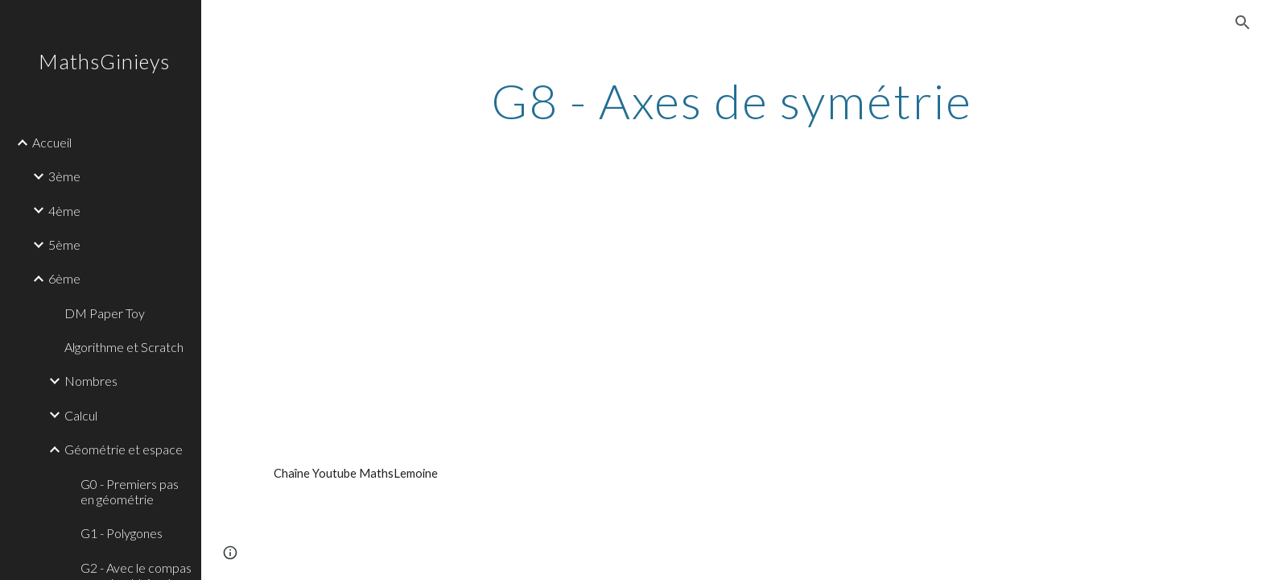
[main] (731, 101)
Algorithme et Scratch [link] (124, 346)
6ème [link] (64, 278)
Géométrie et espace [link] (123, 449)
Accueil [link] (52, 142)
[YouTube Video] (454, 308)
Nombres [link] (91, 380)
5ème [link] (64, 244)
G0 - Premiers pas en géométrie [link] (129, 491)
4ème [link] (64, 210)
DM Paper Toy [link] (104, 313)
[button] (1242, 22)
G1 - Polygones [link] (121, 533)
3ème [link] (64, 176)
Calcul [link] (80, 415)
